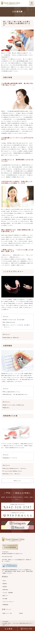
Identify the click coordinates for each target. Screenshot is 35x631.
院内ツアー (5, 595)
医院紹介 (5, 583)
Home (4, 580)
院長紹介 (5, 586)
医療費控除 (5, 604)
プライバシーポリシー (8, 601)
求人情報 (5, 598)
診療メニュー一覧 (7, 613)
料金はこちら (17, 480)
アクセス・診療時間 (8, 592)
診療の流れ (5, 589)
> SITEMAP (5, 621)
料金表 (21, 613)
